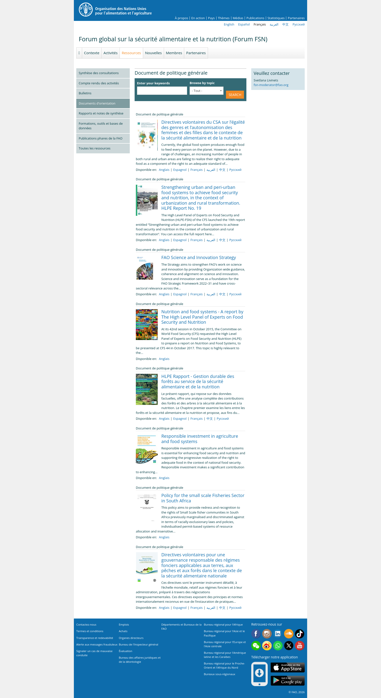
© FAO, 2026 (297, 692)
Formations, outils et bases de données (101, 126)
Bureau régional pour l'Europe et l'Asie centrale (225, 644)
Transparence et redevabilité (94, 638)
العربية (274, 24)
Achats (123, 631)
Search (235, 94)
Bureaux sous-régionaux (219, 674)
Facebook (256, 633)
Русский (299, 24)
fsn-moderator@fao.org (271, 85)
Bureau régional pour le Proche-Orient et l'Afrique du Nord (224, 665)
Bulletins (85, 93)
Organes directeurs (131, 638)
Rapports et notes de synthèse (101, 113)
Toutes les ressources (94, 148)
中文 (285, 24)
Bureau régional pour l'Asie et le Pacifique (224, 633)
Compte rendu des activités (99, 83)
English (229, 24)
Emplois (124, 624)
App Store (288, 667)
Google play (288, 680)
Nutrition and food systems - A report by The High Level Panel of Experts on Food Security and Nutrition (202, 317)
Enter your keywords (153, 83)
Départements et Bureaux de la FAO (181, 626)
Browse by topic (202, 83)
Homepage (79, 53)
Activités (111, 52)
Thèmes (224, 18)
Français (260, 24)
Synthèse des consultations (99, 73)
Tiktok (299, 633)
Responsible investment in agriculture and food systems (199, 438)
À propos (181, 18)
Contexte (91, 52)
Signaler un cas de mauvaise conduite (94, 653)
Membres (174, 52)
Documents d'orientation (97, 103)
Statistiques (276, 18)
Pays (211, 18)
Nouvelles (153, 52)
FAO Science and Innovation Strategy (198, 257)
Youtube (299, 645)
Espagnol (180, 169)
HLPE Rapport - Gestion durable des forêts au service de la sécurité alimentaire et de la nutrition (197, 381)
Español (244, 24)
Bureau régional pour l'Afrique (223, 624)
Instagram (267, 633)
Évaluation (125, 651)
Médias (238, 18)
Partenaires (296, 18)
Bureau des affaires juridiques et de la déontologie (140, 659)
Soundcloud (289, 633)
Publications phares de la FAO (100, 138)
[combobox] (206, 91)
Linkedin (278, 633)
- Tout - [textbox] (197, 90)
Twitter (289, 645)
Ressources (131, 52)
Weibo (267, 645)
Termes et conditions (89, 631)
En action (198, 18)
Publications (255, 18)
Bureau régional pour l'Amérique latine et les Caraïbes (225, 655)
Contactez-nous (86, 624)
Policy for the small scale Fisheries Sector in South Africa (202, 498)
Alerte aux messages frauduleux (96, 644)
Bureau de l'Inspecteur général (138, 644)
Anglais (164, 169)
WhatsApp (278, 645)
